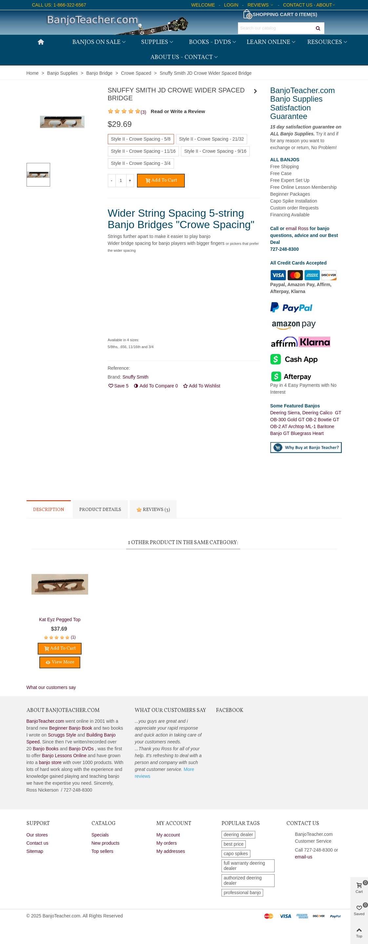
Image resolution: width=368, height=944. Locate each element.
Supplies (154, 42)
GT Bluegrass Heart (303, 433)
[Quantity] (120, 180)
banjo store (50, 762)
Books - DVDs (210, 42)
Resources (324, 42)
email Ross (297, 228)
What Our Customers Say (170, 710)
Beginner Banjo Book (70, 728)
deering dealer (238, 834)
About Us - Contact (181, 57)
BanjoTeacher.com (45, 721)
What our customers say (51, 687)
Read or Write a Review (178, 111)
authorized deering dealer (243, 880)
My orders (166, 843)
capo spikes (236, 853)
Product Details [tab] (100, 510)
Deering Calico (318, 412)
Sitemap (35, 851)
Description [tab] (48, 510)
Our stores (37, 834)
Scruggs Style (62, 735)
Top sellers (102, 851)
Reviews (153, 510)
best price (234, 844)
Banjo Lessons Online (64, 755)
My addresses (170, 851)
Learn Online (268, 42)
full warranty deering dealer (244, 865)
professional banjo (242, 892)
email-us (303, 856)
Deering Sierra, (286, 412)
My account (168, 834)
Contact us (37, 843)
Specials (100, 834)
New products (105, 843)
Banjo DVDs (81, 748)
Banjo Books (46, 748)
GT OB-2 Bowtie (315, 419)
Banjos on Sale (96, 42)
